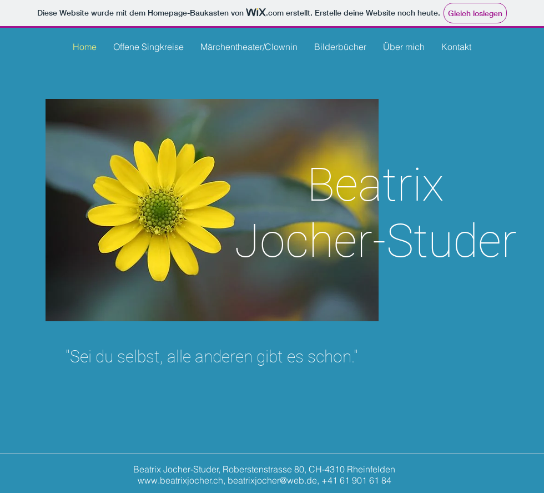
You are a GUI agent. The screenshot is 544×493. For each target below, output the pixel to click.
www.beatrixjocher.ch (180, 480)
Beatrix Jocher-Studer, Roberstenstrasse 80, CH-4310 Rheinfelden (264, 469)
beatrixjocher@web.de (272, 480)
